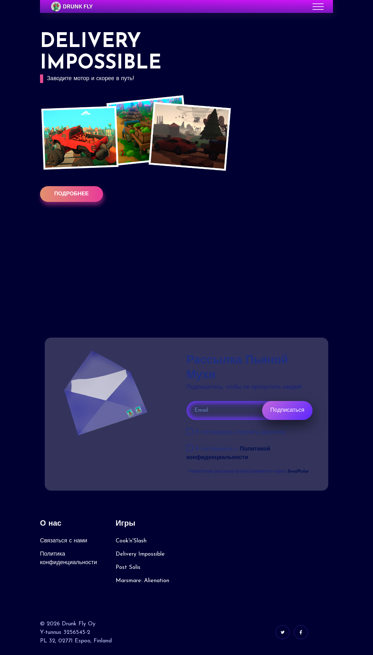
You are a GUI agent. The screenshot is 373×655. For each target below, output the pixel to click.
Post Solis (128, 568)
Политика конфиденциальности (68, 559)
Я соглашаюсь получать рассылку (240, 433)
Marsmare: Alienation (142, 581)
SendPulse (297, 471)
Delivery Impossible (140, 555)
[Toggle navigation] (318, 6)
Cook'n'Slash (131, 541)
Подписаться (287, 411)
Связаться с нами (63, 541)
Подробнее (71, 194)
